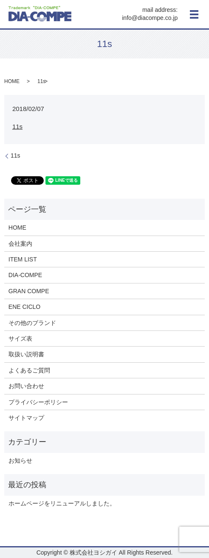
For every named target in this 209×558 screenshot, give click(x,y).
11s (17, 126)
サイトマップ (26, 417)
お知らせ (20, 460)
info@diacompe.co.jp (150, 18)
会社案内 (20, 243)
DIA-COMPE (25, 275)
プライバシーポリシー (38, 402)
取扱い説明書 (26, 354)
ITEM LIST (22, 259)
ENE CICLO (24, 306)
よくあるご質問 (29, 370)
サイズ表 (20, 338)
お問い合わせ (26, 386)
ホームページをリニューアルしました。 (62, 503)
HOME (12, 81)
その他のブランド (32, 322)
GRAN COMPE (28, 291)
